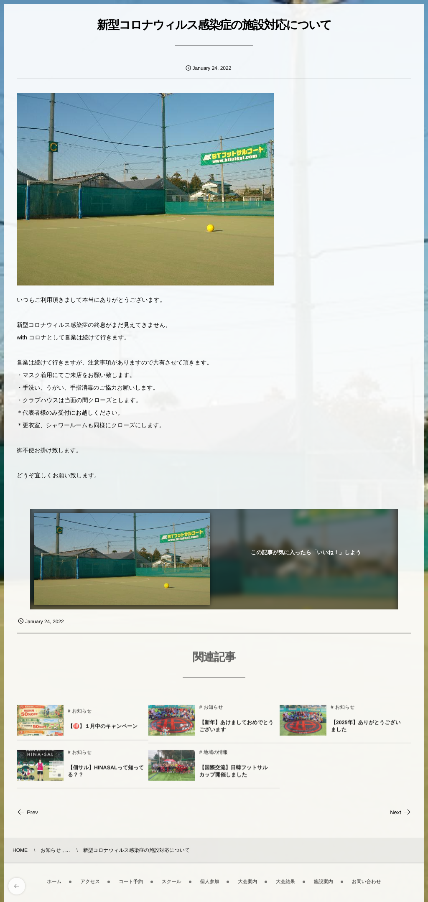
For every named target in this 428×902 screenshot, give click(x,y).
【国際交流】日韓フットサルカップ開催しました (233, 775)
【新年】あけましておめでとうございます (236, 729)
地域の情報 (216, 756)
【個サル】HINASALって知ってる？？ (106, 775)
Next (400, 812)
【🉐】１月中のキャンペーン (103, 730)
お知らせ (82, 714)
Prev (27, 812)
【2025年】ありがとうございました (366, 729)
